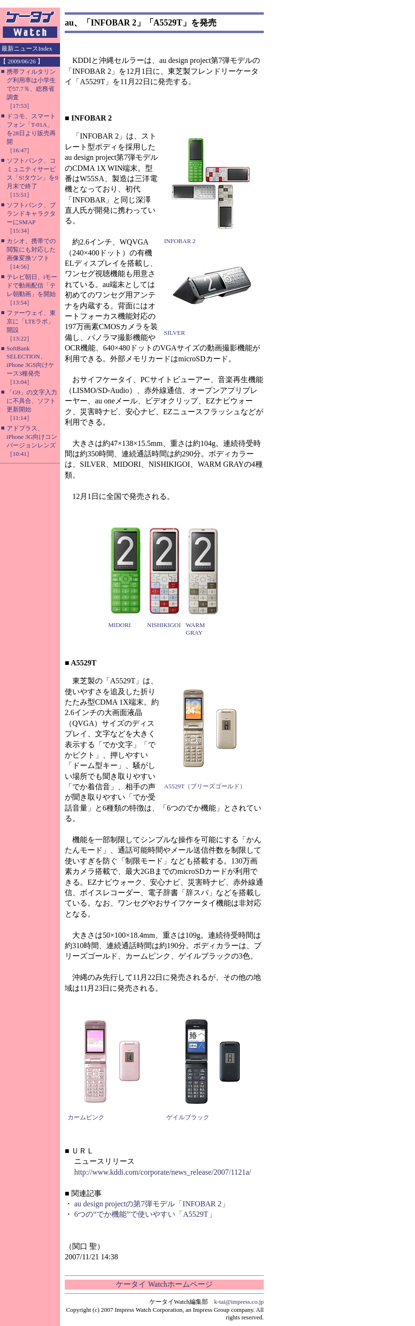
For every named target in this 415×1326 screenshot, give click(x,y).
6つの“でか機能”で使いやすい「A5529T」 (145, 1214)
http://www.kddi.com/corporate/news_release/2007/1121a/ (162, 1172)
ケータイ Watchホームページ (164, 1284)
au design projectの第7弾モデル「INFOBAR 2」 (151, 1204)
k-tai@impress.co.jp (239, 1301)
